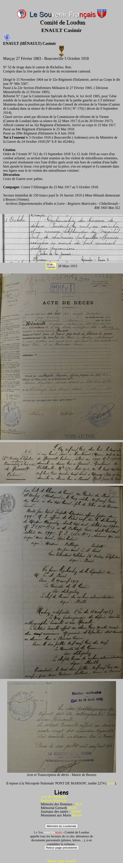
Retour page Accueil (61, 861)
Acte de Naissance (53, 797)
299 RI (76, 811)
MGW (72, 808)
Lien (111, 783)
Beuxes (77, 815)
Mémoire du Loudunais (61, 826)
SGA (78, 804)
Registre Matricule (54, 800)
